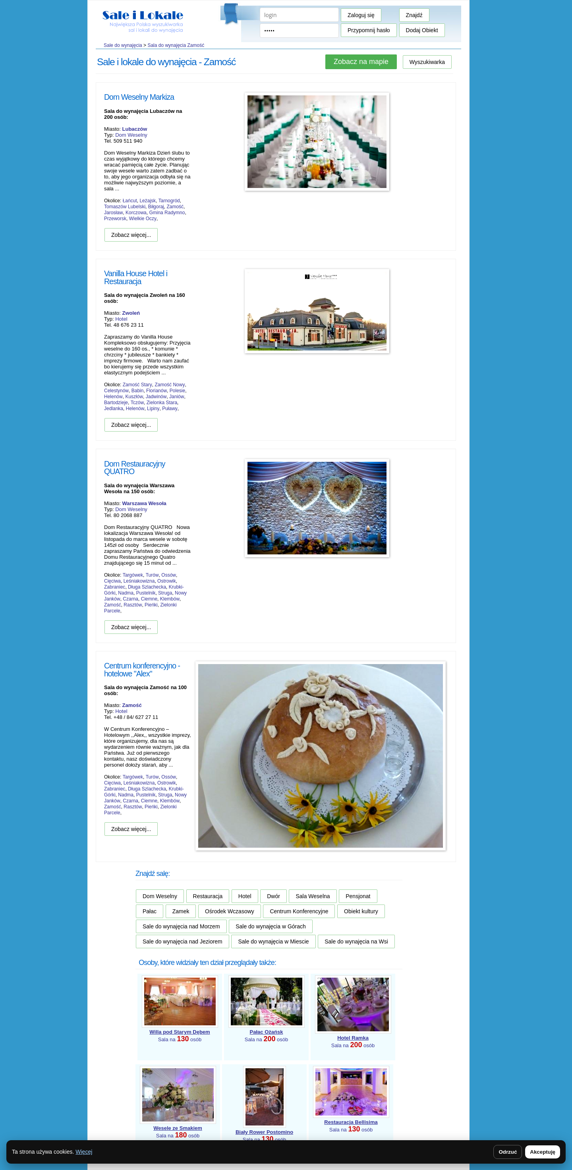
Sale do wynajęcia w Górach (271, 926)
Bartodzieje (116, 402)
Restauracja (208, 896)
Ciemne (149, 599)
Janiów (176, 396)
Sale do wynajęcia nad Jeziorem (182, 941)
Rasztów (133, 605)
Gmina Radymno (167, 212)
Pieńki (151, 605)
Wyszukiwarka (427, 62)
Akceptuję (542, 1152)
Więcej (83, 1152)
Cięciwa (112, 581)
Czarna (130, 599)
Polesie (177, 390)
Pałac (150, 911)
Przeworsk (115, 218)
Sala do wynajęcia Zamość (175, 45)
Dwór (273, 896)
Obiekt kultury (361, 911)
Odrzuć (508, 1152)
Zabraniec (114, 587)
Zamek (180, 911)
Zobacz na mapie (361, 62)
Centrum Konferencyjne (299, 911)
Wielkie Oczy (143, 218)
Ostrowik (166, 581)
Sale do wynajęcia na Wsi (356, 941)
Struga (165, 593)
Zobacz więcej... (131, 235)
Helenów (113, 396)
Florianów (156, 390)
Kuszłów (134, 396)
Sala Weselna (313, 896)
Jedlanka (113, 408)
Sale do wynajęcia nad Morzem (181, 926)
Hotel (121, 319)
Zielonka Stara (162, 402)
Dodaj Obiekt (422, 30)
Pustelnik (146, 593)
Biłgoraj (156, 206)
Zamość (175, 206)
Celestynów (116, 390)
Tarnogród (169, 200)
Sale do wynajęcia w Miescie (273, 941)
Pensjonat (358, 896)
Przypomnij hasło (369, 30)
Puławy (170, 408)
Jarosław (113, 212)
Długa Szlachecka (147, 587)
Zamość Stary (137, 384)
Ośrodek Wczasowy (229, 911)
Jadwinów (156, 396)
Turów (152, 575)
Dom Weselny (131, 135)
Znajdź (414, 15)
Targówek (133, 575)
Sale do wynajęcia (123, 45)
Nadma (125, 593)
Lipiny (153, 408)
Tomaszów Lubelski (124, 206)
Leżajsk (147, 200)
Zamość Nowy (170, 384)
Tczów (137, 402)
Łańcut (130, 200)
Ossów (168, 575)
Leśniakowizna (139, 581)
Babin (137, 390)
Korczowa (136, 212)
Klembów (170, 599)
